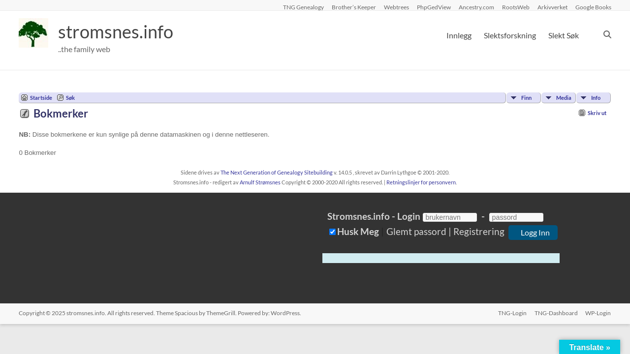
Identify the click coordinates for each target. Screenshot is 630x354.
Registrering (478, 231)
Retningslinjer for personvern (421, 182)
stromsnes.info (115, 32)
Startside (41, 97)
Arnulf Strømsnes (260, 182)
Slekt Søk (563, 35)
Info (595, 97)
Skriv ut (597, 113)
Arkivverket (552, 6)
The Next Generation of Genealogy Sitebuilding (276, 172)
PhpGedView (434, 6)
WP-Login (598, 313)
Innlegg (459, 35)
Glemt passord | (418, 231)
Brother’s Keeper (354, 6)
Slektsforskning (510, 35)
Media (563, 97)
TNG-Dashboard (556, 313)
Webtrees (396, 6)
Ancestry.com (476, 6)
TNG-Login (512, 313)
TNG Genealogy (303, 6)
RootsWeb (516, 6)
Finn (526, 97)
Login (408, 216)
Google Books (593, 6)
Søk (70, 97)
